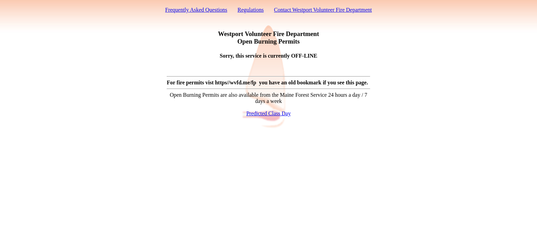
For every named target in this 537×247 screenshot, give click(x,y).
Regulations (251, 10)
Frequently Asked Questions (196, 10)
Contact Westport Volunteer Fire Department (323, 10)
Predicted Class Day (268, 113)
